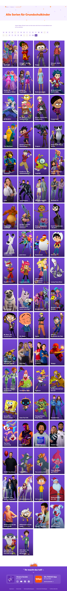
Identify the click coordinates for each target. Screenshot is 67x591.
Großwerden (39, 2)
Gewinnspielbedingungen (29, 588)
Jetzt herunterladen (49, 581)
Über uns (56, 2)
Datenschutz (18, 588)
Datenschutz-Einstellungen (41, 588)
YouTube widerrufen (54, 588)
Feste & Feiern (28, 2)
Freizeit (34, 2)
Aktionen (45, 2)
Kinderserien (50, 2)
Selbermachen (22, 2)
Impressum (11, 588)
